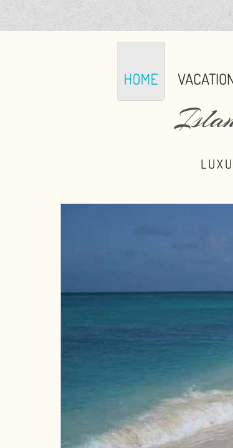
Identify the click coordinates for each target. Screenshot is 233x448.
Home (141, 78)
